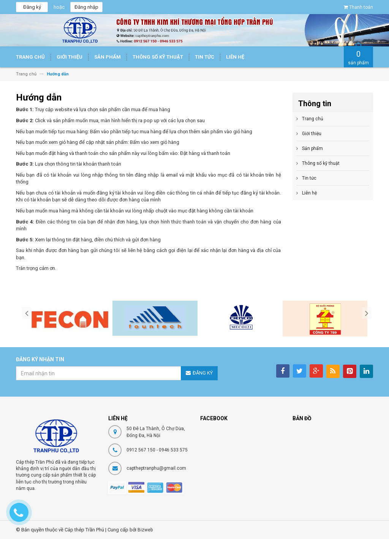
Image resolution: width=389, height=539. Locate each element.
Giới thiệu (311, 133)
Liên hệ (309, 193)
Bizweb (145, 530)
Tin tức (309, 178)
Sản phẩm (312, 148)
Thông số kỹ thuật (321, 163)
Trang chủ (312, 118)
